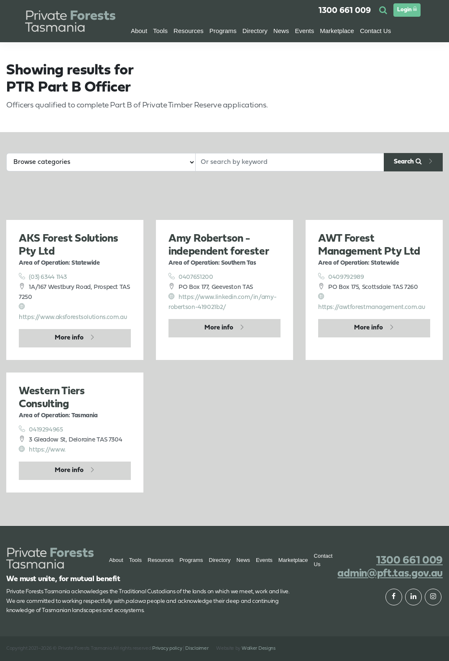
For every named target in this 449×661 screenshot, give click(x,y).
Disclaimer (196, 648)
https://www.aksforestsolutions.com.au (73, 312)
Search (408, 161)
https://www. (42, 449)
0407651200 (190, 277)
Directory (220, 560)
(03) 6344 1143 (43, 277)
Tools (135, 560)
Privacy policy (167, 648)
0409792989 (341, 277)
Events (304, 30)
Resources (160, 560)
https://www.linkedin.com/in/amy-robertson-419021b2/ (222, 302)
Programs (191, 560)
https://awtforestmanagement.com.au (371, 302)
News (243, 560)
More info (69, 337)
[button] (384, 11)
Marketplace (293, 560)
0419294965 (41, 429)
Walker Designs (259, 648)
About (139, 30)
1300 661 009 (345, 11)
